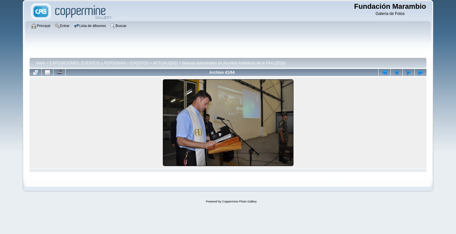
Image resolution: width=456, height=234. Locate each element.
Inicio (40, 63)
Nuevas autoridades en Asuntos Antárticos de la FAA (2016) (233, 63)
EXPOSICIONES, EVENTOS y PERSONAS (88, 63)
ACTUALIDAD (165, 63)
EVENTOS (139, 63)
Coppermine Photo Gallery (239, 201)
